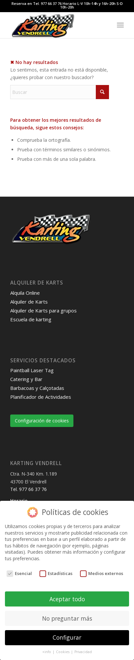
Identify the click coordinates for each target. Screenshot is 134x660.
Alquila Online (25, 292)
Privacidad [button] (83, 651)
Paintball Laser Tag (32, 370)
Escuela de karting (30, 319)
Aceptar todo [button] (67, 599)
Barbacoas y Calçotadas (37, 388)
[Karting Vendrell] (55, 25)
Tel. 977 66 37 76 (28, 489)
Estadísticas (56, 573)
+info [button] (47, 651)
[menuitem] (120, 25)
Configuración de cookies (42, 420)
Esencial (19, 573)
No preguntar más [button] (67, 618)
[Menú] (120, 25)
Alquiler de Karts (29, 301)
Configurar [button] (67, 637)
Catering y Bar (26, 379)
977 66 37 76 (51, 3)
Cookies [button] (63, 651)
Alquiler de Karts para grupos (43, 310)
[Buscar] (59, 92)
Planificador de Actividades (40, 397)
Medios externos (101, 573)
